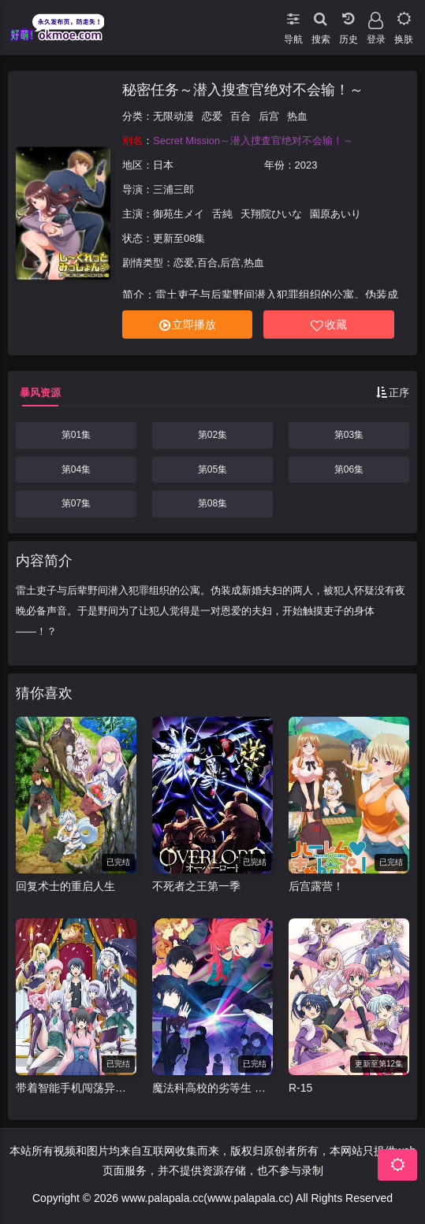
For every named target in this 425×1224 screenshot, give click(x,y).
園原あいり (335, 214)
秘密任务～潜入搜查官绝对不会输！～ (242, 90)
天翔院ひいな (271, 214)
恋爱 (212, 116)
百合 (240, 116)
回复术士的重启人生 (65, 886)
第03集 (348, 434)
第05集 (212, 469)
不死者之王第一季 (196, 886)
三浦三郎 (173, 189)
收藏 (329, 325)
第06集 (348, 469)
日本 (163, 165)
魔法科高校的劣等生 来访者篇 (212, 1087)
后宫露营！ (316, 886)
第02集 (212, 434)
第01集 (76, 434)
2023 (306, 165)
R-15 (300, 1087)
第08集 (212, 503)
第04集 (76, 469)
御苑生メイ (178, 214)
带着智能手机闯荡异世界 (76, 1087)
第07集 (76, 503)
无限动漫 (173, 116)
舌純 (222, 214)
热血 (297, 116)
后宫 (269, 116)
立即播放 (187, 325)
